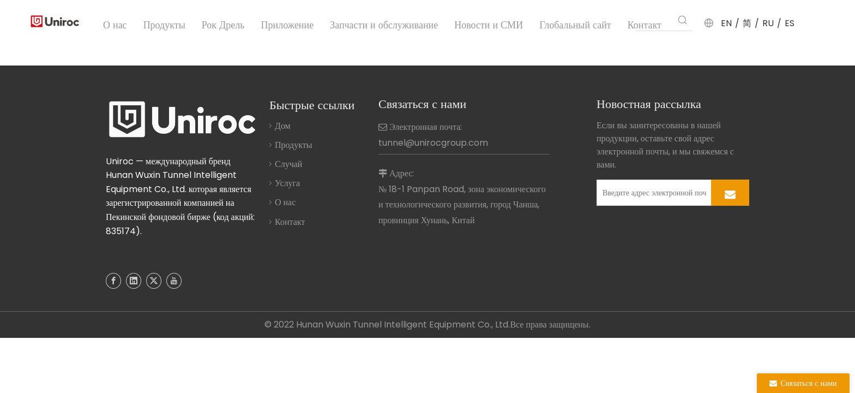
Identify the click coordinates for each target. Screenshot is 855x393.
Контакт (290, 222)
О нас (285, 202)
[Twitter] (153, 281)
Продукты (293, 145)
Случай (288, 164)
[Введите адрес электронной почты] (651, 192)
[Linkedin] (133, 281)
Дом (283, 126)
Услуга (287, 183)
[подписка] (730, 193)
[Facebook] (113, 281)
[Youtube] (174, 281)
